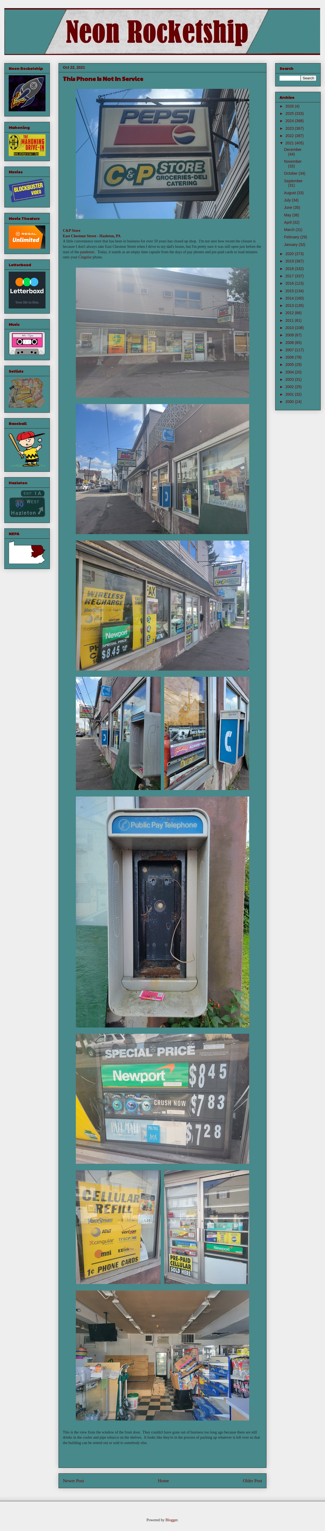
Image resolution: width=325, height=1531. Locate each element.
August (290, 193)
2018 (290, 268)
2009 (290, 335)
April (288, 222)
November (293, 161)
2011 (290, 320)
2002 (290, 387)
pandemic (87, 252)
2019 (290, 261)
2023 (290, 128)
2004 (290, 372)
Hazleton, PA (110, 236)
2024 (290, 121)
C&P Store (71, 231)
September (293, 181)
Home (163, 1480)
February (292, 237)
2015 (290, 291)
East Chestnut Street (79, 236)
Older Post (252, 1480)
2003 (290, 379)
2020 (290, 254)
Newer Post (73, 1480)
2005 (290, 364)
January (291, 244)
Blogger (171, 1520)
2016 (290, 283)
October (291, 173)
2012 (290, 313)
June (288, 207)
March (290, 229)
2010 (290, 328)
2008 (290, 342)
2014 (290, 298)
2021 (290, 143)
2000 (290, 401)
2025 (290, 113)
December (293, 149)
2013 (290, 305)
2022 (290, 136)
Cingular (85, 257)
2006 (290, 357)
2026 (290, 106)
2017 (290, 276)
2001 (290, 394)
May (288, 215)
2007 (290, 350)
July (288, 200)
